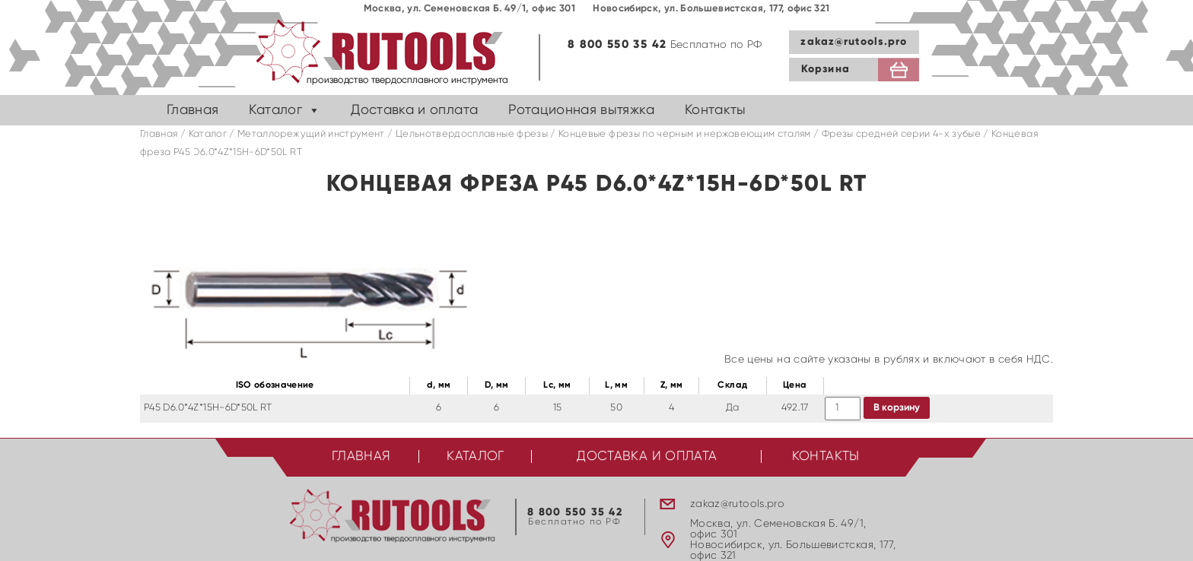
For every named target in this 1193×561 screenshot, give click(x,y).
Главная (192, 110)
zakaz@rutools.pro (853, 41)
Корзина (825, 69)
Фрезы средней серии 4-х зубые (901, 134)
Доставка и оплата (414, 110)
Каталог (275, 110)
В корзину (896, 408)
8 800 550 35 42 (617, 44)
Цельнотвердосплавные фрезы (472, 134)
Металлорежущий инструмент (311, 134)
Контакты (715, 110)
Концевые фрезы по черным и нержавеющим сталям (684, 134)
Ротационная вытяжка (581, 110)
